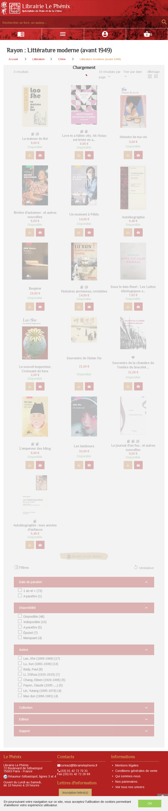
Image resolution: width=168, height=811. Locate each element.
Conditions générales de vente (136, 771)
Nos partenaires (126, 781)
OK (150, 803)
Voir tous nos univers (129, 787)
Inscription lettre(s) (75, 792)
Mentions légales (127, 765)
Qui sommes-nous (128, 776)
